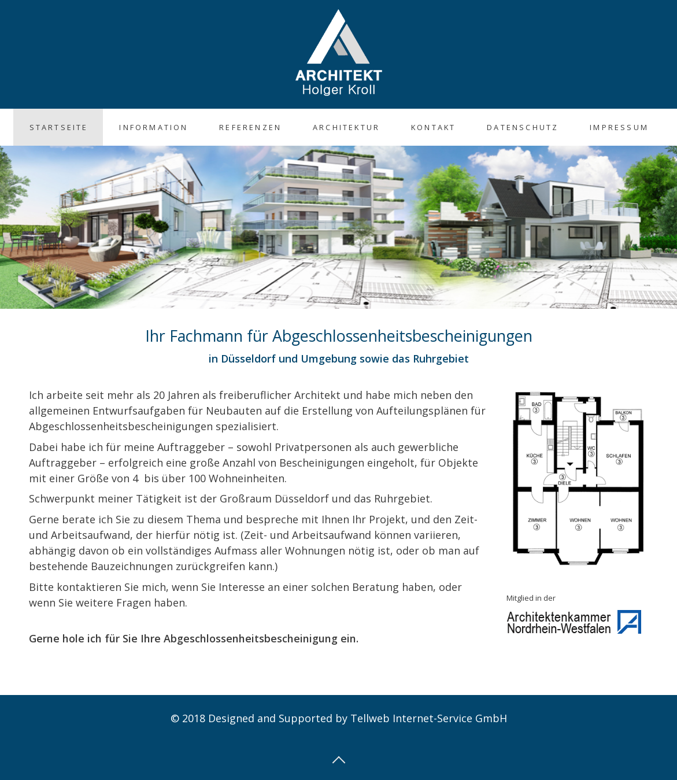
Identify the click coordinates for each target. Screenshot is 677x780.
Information (153, 127)
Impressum (619, 127)
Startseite (58, 127)
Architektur (346, 127)
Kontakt (433, 127)
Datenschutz (522, 127)
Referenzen (250, 127)
